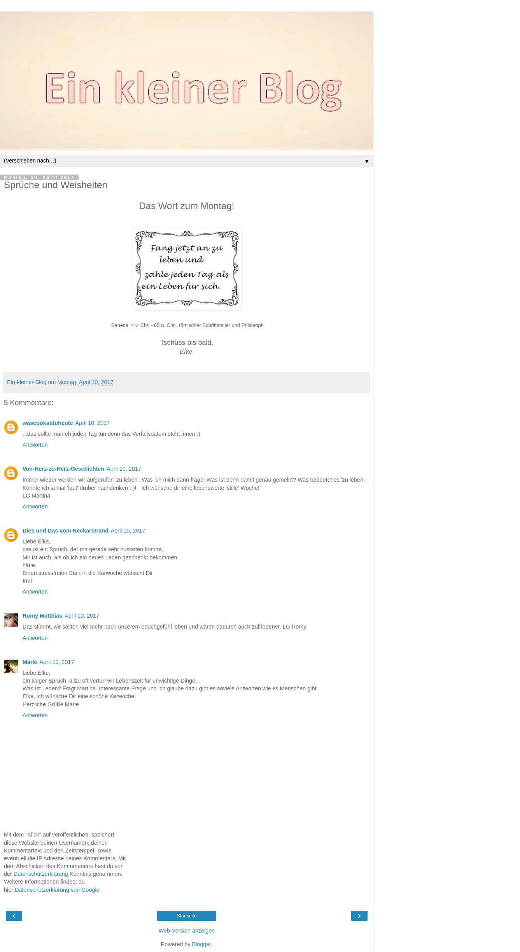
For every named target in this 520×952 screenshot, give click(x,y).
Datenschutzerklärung (41, 874)
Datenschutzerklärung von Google (57, 890)
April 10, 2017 (92, 423)
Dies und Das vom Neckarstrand (66, 531)
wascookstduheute (48, 423)
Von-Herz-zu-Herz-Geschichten (63, 469)
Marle (30, 662)
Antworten (35, 445)
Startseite (187, 916)
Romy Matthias (42, 616)
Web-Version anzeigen (187, 931)
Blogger (201, 944)
